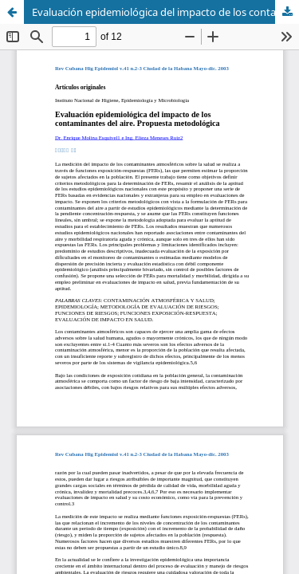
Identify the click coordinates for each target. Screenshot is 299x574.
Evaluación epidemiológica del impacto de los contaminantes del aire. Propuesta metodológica (165, 12)
